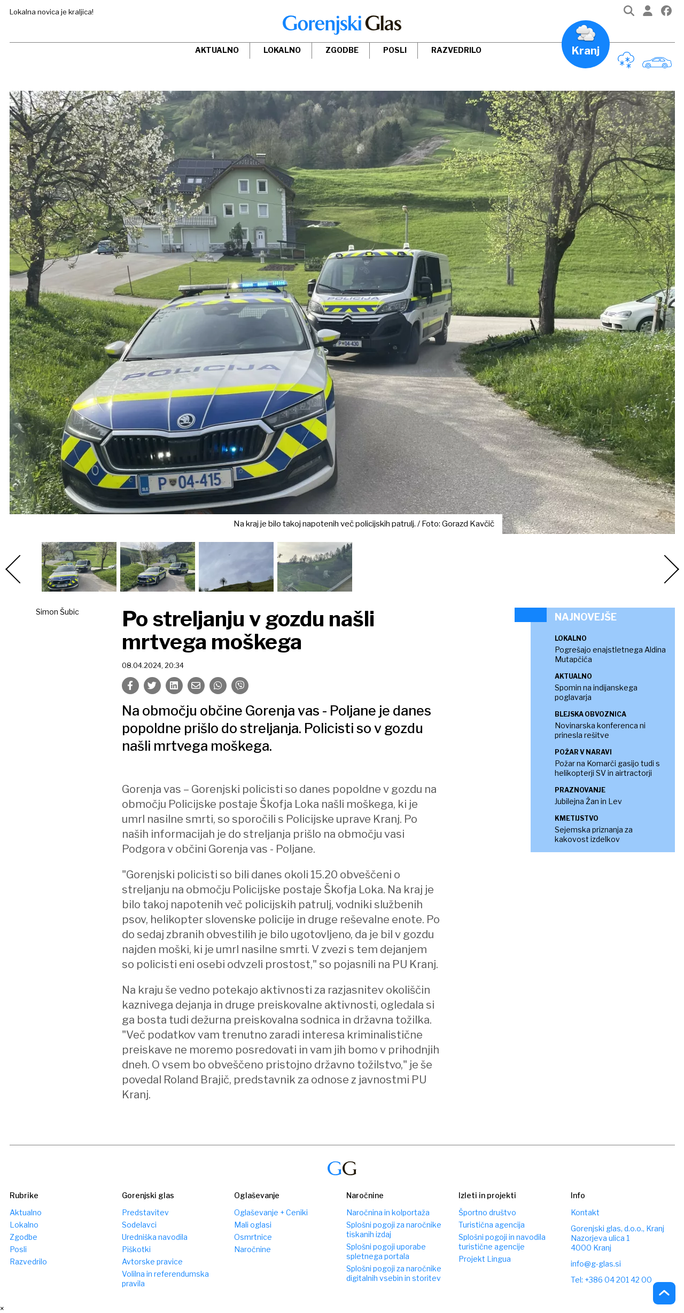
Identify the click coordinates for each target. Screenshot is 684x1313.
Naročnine (252, 1249)
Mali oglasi (252, 1224)
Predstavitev (145, 1212)
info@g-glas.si (596, 1263)
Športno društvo (487, 1212)
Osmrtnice (253, 1236)
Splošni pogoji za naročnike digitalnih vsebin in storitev (393, 1273)
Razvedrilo (456, 49)
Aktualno (217, 49)
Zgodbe (342, 49)
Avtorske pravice (152, 1261)
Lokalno (282, 49)
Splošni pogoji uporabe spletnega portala (386, 1251)
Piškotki (136, 1249)
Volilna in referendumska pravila (165, 1278)
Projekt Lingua (484, 1258)
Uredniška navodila (155, 1236)
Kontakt (585, 1212)
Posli (395, 49)
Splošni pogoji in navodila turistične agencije (502, 1241)
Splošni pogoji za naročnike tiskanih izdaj (393, 1229)
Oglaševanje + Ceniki (271, 1212)
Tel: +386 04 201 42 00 (611, 1279)
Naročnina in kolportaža (388, 1212)
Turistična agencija (491, 1224)
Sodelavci (139, 1224)
